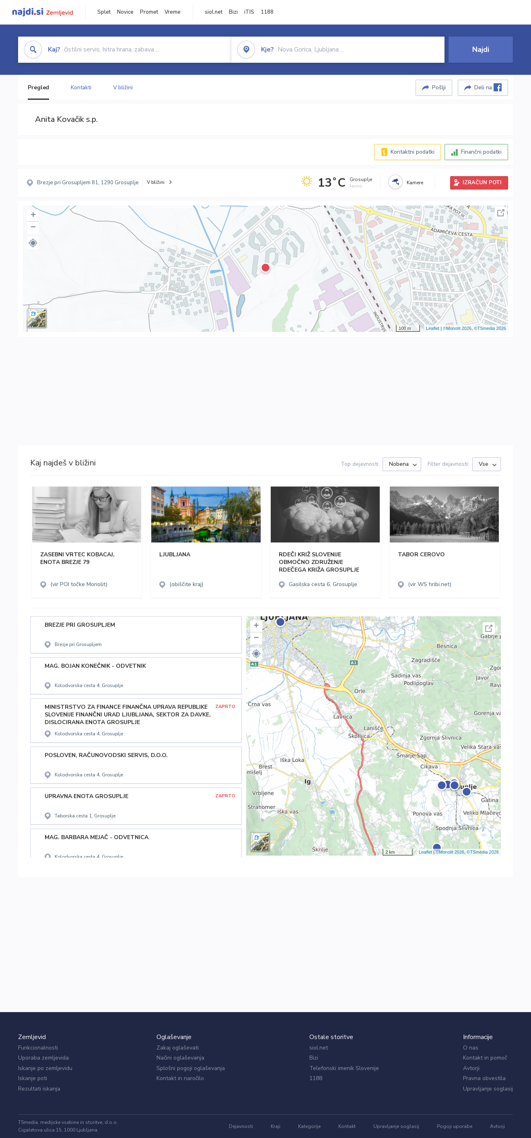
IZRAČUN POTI (482, 182)
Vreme (173, 12)
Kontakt (347, 1126)
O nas (470, 1048)
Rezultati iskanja (39, 1089)
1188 (267, 12)
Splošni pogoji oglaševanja (190, 1068)
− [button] (33, 228)
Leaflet (432, 328)
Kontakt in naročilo (180, 1078)
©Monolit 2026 (457, 328)
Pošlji (439, 87)
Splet (104, 12)
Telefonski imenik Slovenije (344, 1068)
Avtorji (471, 1068)
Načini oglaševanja (180, 1058)
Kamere (415, 182)
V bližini (123, 87)
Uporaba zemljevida (43, 1058)
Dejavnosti (241, 1126)
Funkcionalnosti (38, 1048)
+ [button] (33, 216)
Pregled (38, 87)
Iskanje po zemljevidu (45, 1068)
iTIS (249, 12)
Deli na (488, 87)
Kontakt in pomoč (485, 1058)
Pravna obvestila (484, 1078)
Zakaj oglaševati (177, 1048)
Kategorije (309, 1126)
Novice (125, 12)
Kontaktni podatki (412, 152)
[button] (33, 243)
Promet (149, 12)
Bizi (233, 12)
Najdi (480, 49)
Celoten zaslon (501, 213)
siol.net (213, 12)
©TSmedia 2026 (490, 328)
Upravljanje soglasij (488, 1089)
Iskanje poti (32, 1078)
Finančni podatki (481, 152)
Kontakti (81, 87)
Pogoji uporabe (454, 1126)
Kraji (275, 1126)
